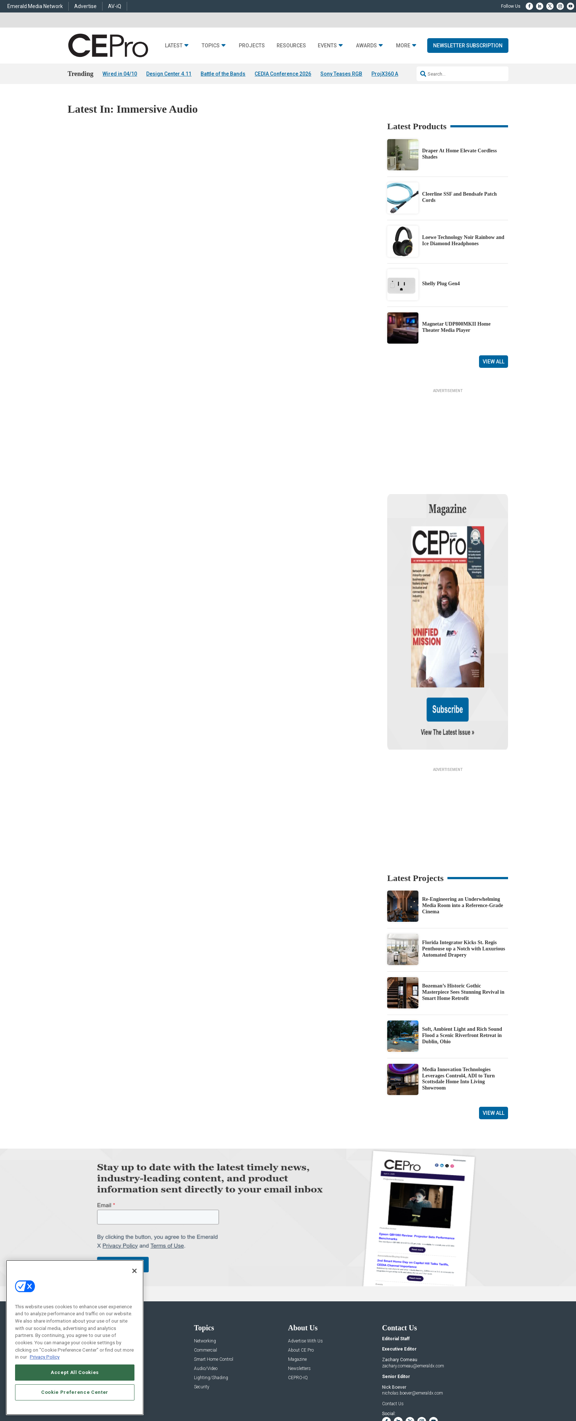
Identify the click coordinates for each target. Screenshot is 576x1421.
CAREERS (211, 1392)
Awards (366, 45)
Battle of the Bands (223, 74)
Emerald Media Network (35, 6)
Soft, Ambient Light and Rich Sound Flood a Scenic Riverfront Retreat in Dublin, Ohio (462, 965)
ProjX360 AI (385, 74)
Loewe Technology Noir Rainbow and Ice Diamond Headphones (463, 240)
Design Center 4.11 (168, 74)
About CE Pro (301, 1279)
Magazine (297, 1288)
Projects (252, 45)
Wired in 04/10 (119, 74)
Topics (211, 45)
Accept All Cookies (75, 1372)
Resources (291, 45)
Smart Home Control (213, 1288)
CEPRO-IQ (298, 1307)
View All (493, 362)
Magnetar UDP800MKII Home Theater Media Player (456, 327)
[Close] (134, 1271)
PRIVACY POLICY (488, 1392)
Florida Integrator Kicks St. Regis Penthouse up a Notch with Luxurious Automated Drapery (463, 878)
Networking (205, 1270)
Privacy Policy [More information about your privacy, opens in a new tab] (45, 1357)
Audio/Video (205, 1297)
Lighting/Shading (211, 1307)
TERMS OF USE (452, 1392)
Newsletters (299, 1297)
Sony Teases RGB (341, 74)
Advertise (85, 6)
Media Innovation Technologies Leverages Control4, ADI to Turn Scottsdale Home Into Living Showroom (458, 1008)
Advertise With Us (305, 1270)
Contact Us (393, 1332)
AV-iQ (114, 6)
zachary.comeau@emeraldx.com (413, 1295)
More (403, 45)
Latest (174, 45)
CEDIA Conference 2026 (283, 74)
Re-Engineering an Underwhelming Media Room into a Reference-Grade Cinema (462, 835)
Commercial (205, 1279)
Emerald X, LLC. (454, 1381)
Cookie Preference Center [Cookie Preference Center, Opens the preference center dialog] (74, 1392)
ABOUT (190, 1392)
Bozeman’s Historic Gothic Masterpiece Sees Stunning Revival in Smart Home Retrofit (463, 922)
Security (201, 1316)
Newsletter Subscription (468, 45)
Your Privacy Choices (396, 1392)
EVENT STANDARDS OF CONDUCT (333, 1392)
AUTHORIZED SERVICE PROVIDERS (260, 1392)
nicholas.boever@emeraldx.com (412, 1322)
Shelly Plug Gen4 (441, 284)
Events (327, 45)
